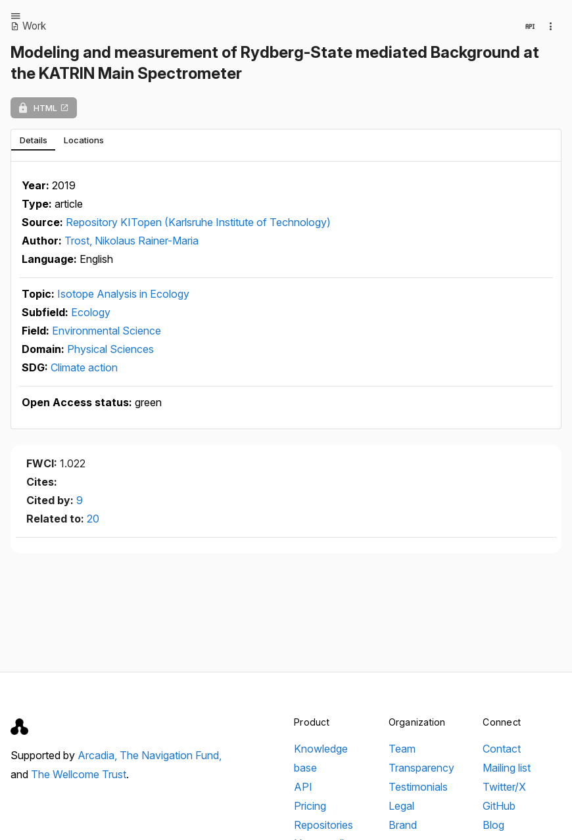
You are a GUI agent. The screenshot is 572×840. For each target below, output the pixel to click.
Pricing (310, 805)
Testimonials (418, 786)
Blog (493, 824)
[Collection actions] (550, 26)
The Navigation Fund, (171, 755)
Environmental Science (106, 330)
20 (93, 518)
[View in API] (529, 26)
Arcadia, (99, 755)
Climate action (84, 367)
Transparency (421, 767)
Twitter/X (504, 786)
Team (402, 748)
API (303, 786)
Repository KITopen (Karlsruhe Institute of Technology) (198, 222)
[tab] (33, 140)
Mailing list (507, 767)
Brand (403, 824)
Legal (401, 805)
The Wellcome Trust (78, 774)
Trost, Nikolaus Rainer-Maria (131, 240)
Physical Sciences (110, 349)
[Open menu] (15, 15)
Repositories (323, 824)
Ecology (90, 312)
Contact (502, 748)
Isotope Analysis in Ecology (123, 293)
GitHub (499, 805)
